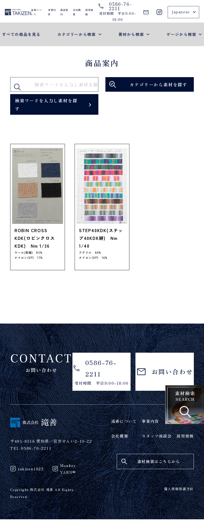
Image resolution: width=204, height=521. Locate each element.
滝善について (36, 12)
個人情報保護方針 (179, 490)
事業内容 (52, 12)
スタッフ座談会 (157, 437)
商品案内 (64, 12)
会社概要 (77, 12)
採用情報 (89, 12)
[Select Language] (183, 12)
